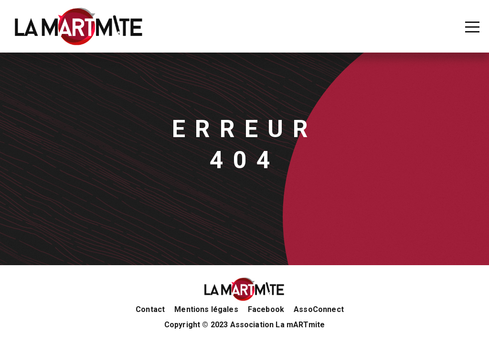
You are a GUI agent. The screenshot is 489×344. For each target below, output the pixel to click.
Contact (150, 309)
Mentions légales (206, 309)
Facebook (266, 309)
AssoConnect (319, 309)
